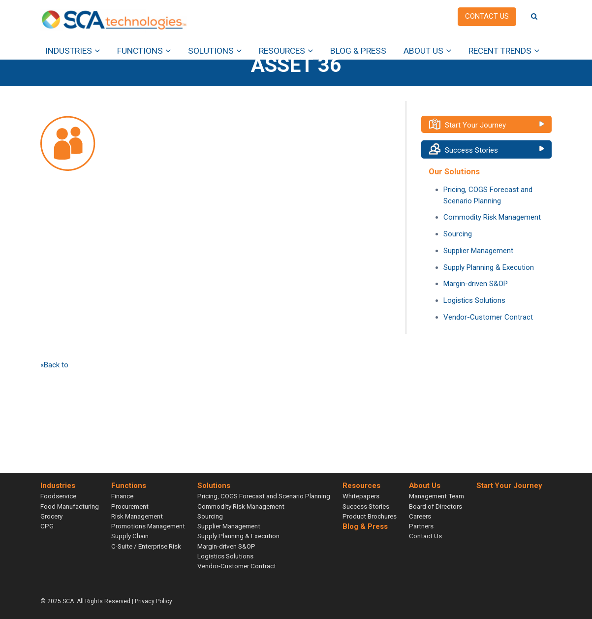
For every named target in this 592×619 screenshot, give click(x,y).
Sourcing (457, 233)
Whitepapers (361, 496)
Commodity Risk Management (492, 217)
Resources (282, 51)
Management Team (436, 496)
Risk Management (137, 516)
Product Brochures (370, 516)
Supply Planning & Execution (488, 267)
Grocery (51, 516)
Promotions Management (148, 526)
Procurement (130, 506)
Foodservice (58, 496)
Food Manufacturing (69, 506)
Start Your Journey (475, 125)
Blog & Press (358, 51)
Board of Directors (435, 506)
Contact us (487, 16)
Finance (122, 496)
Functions (140, 51)
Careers (420, 516)
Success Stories (471, 150)
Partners (421, 526)
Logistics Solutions (474, 300)
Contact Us (425, 536)
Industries (68, 51)
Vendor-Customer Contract (488, 317)
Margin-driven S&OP (475, 283)
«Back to (54, 364)
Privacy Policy (153, 601)
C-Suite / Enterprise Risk (146, 546)
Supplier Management (478, 250)
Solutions (211, 51)
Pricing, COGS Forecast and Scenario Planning (263, 496)
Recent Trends (499, 51)
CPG (47, 526)
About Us (423, 51)
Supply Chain (130, 536)
